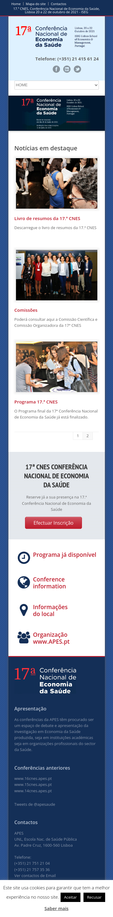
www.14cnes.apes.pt (33, 790)
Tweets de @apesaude (34, 804)
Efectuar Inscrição (53, 523)
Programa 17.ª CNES (36, 402)
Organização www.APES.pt (51, 638)
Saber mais (57, 908)
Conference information (49, 582)
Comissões (26, 310)
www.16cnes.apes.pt (33, 778)
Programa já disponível (64, 555)
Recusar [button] (94, 897)
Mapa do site (36, 3)
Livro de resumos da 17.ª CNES (47, 218)
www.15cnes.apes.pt (33, 784)
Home (16, 3)
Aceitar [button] (70, 897)
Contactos (58, 3)
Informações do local (50, 610)
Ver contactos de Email (35, 875)
